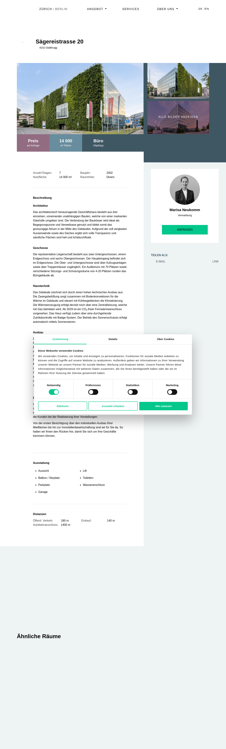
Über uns (165, 9)
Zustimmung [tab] (60, 339)
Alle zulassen (163, 406)
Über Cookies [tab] (165, 339)
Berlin (61, 9)
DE (201, 8)
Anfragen (185, 229)
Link (213, 261)
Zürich (45, 9)
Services (130, 9)
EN (207, 8)
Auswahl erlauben (113, 406)
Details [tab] (113, 339)
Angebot (95, 9)
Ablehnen (62, 406)
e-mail (158, 261)
